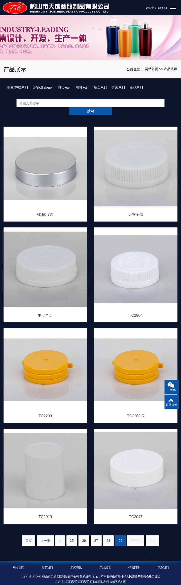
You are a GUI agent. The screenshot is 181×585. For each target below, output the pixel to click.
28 (108, 532)
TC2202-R (135, 408)
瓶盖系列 (100, 87)
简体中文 (149, 7)
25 (72, 532)
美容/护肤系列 (17, 87)
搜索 (164, 103)
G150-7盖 (45, 207)
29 (120, 532)
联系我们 (163, 559)
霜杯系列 (82, 87)
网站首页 (151, 69)
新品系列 (136, 87)
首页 (28, 532)
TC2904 (136, 307)
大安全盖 (135, 207)
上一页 (45, 532)
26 (84, 532)
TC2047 (136, 509)
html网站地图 (101, 573)
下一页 (136, 532)
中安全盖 (45, 307)
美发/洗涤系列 (43, 87)
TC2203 (45, 408)
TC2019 (45, 509)
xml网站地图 (118, 573)
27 (96, 532)
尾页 (152, 532)
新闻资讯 (76, 559)
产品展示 (170, 69)
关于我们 (47, 559)
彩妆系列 (64, 87)
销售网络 (134, 559)
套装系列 (118, 87)
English (162, 7)
